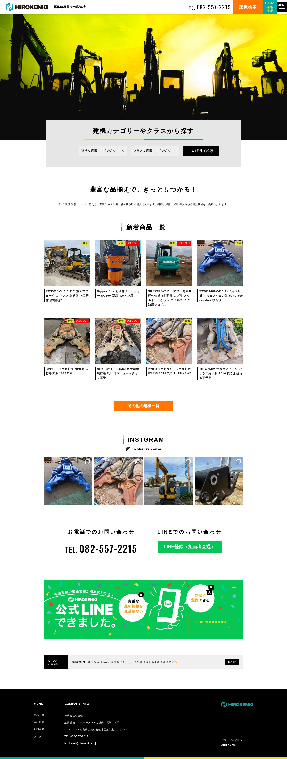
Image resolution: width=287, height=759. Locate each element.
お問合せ (39, 729)
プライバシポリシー (233, 740)
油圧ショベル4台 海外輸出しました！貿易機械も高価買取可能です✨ (133, 662)
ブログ (38, 736)
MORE (232, 662)
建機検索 (244, 7)
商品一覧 (39, 715)
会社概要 (39, 722)
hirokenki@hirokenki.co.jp (81, 743)
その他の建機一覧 (143, 406)
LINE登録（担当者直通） (189, 546)
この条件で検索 (195, 151)
